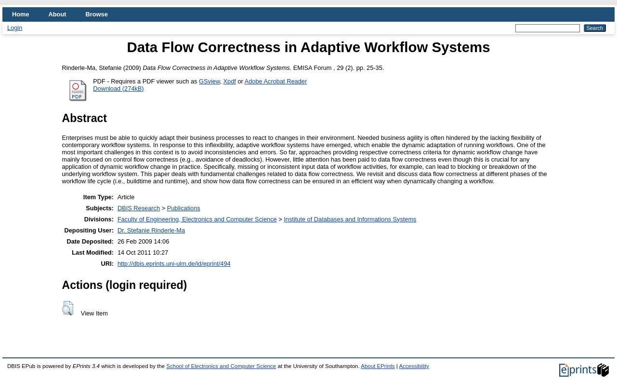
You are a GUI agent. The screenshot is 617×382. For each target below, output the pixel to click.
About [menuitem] (57, 14)
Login (14, 27)
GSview (209, 81)
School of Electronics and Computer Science (221, 366)
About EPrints (377, 366)
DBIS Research (139, 208)
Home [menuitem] (20, 14)
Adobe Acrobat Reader (276, 81)
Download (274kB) (118, 88)
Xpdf (229, 81)
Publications (183, 208)
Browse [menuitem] (97, 14)
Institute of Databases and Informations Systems (350, 219)
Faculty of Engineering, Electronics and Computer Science (197, 219)
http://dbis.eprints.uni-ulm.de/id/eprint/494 (174, 263)
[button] (67, 308)
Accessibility (414, 366)
